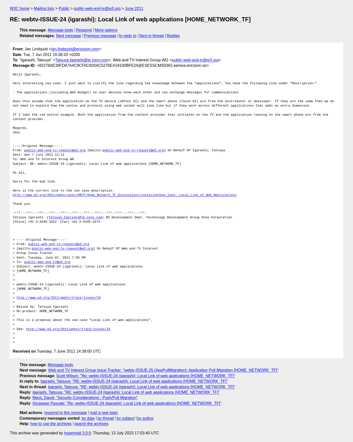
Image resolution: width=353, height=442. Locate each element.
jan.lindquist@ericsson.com (75, 49)
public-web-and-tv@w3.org (97, 8)
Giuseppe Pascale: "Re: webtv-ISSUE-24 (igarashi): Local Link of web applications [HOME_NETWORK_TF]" (126, 403)
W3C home (19, 8)
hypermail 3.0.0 (77, 433)
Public (64, 8)
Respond (84, 30)
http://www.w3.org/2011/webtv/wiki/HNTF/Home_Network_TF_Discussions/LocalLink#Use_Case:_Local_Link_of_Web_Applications (125, 195)
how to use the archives (51, 424)
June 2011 (134, 8)
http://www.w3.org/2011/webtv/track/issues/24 (59, 298)
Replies (173, 36)
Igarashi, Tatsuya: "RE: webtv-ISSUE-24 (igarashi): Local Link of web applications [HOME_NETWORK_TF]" (133, 381)
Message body (60, 30)
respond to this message (65, 413)
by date (88, 418)
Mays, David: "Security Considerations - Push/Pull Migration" (85, 398)
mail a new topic (104, 413)
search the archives (92, 424)
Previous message (100, 36)
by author (145, 418)
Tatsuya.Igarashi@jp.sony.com (81, 60)
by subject (125, 418)
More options (106, 30)
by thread (106, 418)
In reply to (127, 36)
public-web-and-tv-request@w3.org (55, 150)
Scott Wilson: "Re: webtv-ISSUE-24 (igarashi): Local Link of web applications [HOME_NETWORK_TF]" (145, 376)
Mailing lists (44, 8)
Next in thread (151, 36)
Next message (68, 36)
